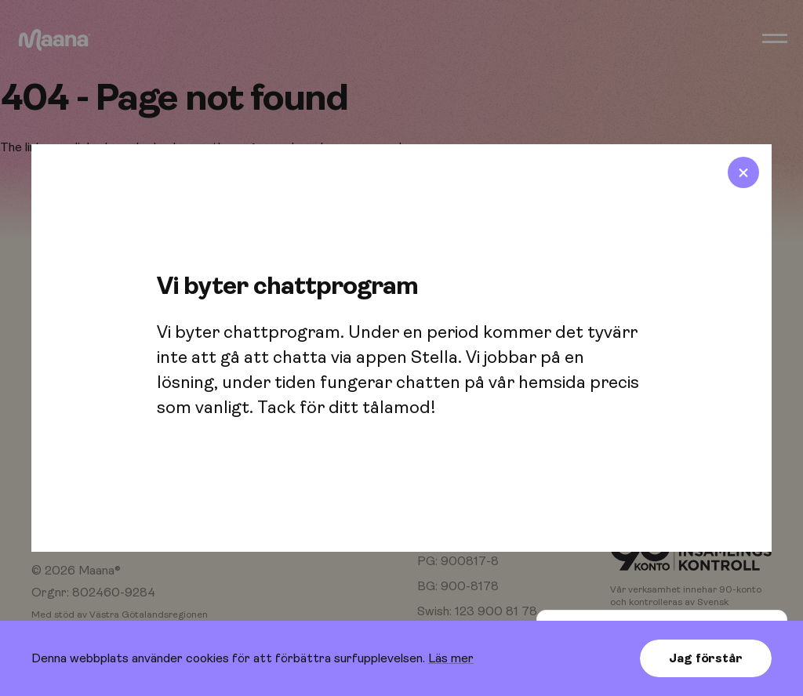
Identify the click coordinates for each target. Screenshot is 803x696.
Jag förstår (705, 658)
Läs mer (451, 658)
